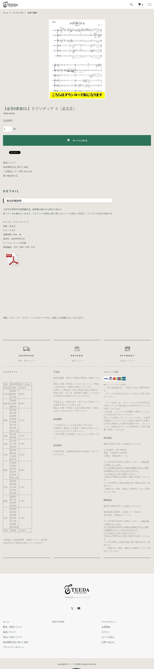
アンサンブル (18, 13)
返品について (9, 162)
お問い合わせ (108, 642)
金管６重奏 (32, 13)
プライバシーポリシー (13, 647)
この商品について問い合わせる (17, 171)
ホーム (5, 13)
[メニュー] (149, 4)
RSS (54, 622)
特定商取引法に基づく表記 (15, 167)
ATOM (61, 622)
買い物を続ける (10, 176)
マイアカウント (109, 622)
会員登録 (106, 627)
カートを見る (108, 637)
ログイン (106, 632)
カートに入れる (77, 140)
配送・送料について (12, 627)
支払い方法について (12, 637)
